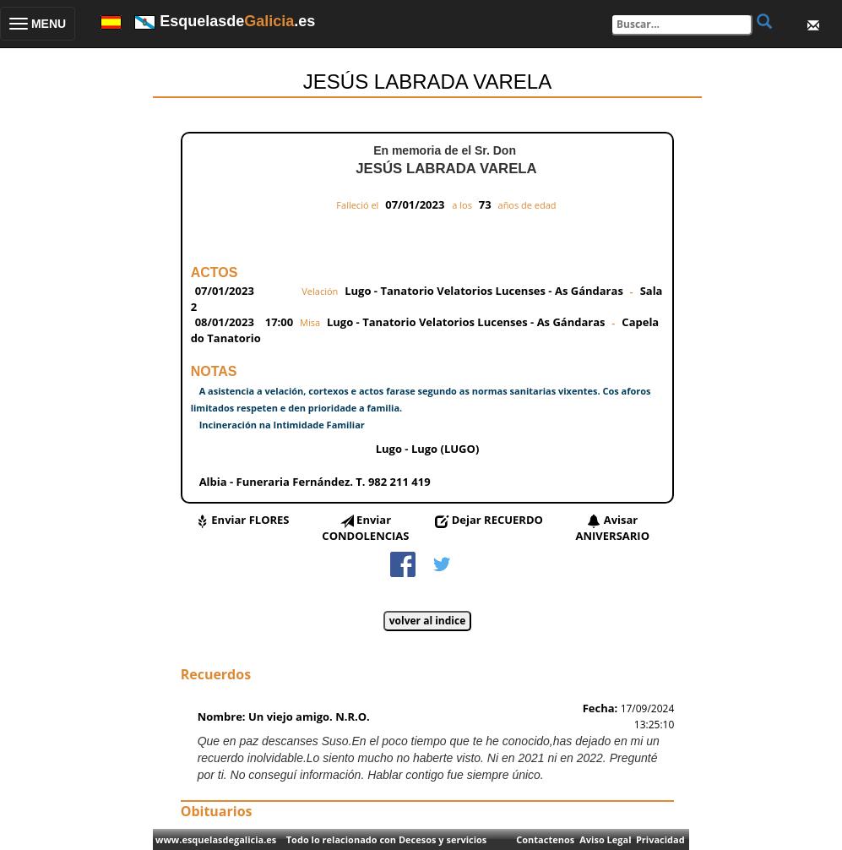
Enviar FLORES (250, 519)
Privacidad (660, 839)
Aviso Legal (605, 839)
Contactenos (545, 839)
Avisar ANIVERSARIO (612, 527)
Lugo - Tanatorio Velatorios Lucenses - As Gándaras (484, 290)
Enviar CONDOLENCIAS (365, 527)
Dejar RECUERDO (497, 519)
